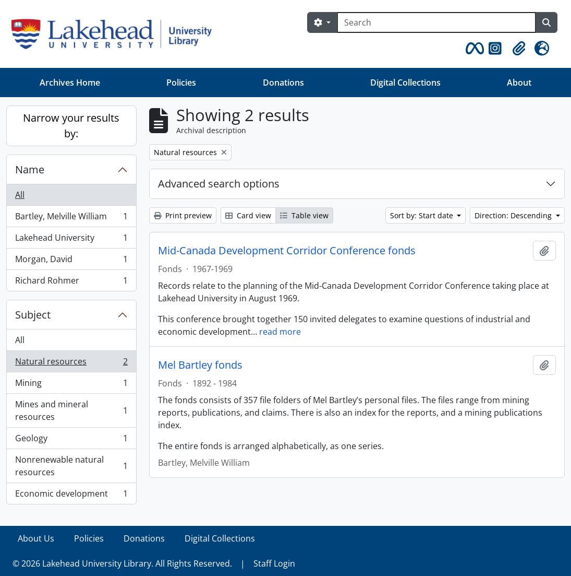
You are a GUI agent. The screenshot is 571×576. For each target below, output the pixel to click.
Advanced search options (219, 184)
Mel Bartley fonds (200, 365)
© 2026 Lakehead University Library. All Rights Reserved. (122, 563)
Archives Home (70, 82)
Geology (71, 440)
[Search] (436, 22)
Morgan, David (71, 261)
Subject (33, 315)
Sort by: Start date (422, 215)
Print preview (183, 215)
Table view (304, 215)
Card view (248, 215)
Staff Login (274, 563)
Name (29, 169)
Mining (71, 385)
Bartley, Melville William (71, 218)
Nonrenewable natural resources (71, 466)
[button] (472, 48)
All (20, 195)
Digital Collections (405, 82)
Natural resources (71, 363)
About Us (36, 538)
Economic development (71, 495)
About (519, 82)
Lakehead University (71, 240)
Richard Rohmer (71, 282)
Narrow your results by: (71, 125)
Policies (181, 82)
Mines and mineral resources (71, 410)
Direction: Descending (514, 215)
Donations (283, 82)
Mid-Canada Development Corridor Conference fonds (287, 250)
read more (280, 331)
